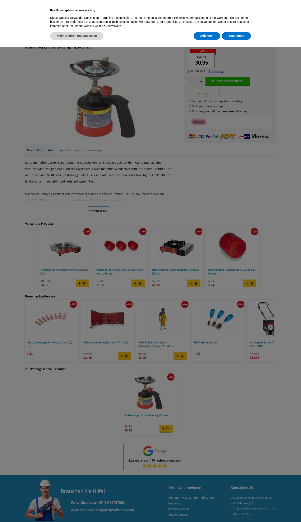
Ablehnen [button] (207, 35)
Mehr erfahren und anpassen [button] (77, 35)
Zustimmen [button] (236, 35)
